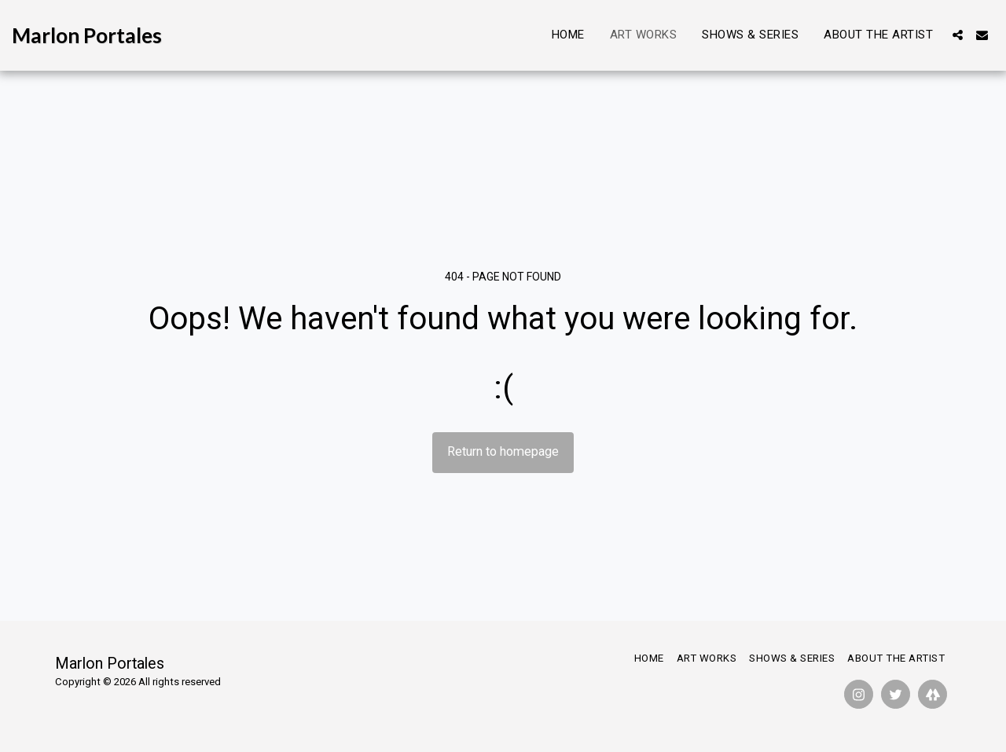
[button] (957, 35)
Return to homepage (503, 451)
